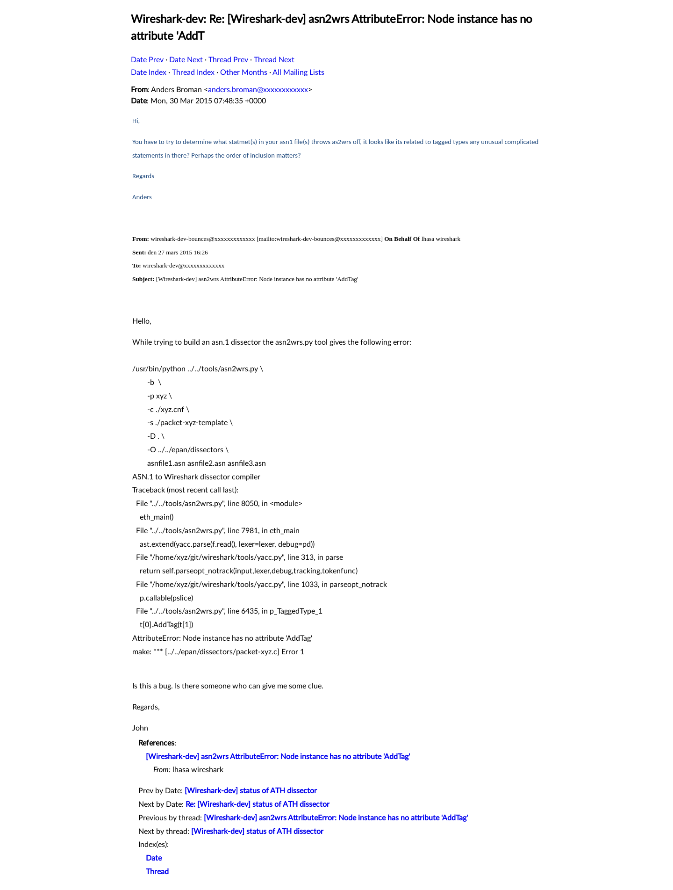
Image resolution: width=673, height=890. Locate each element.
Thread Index (193, 72)
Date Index (148, 72)
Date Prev (147, 60)
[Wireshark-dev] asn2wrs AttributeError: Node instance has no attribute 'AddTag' (278, 756)
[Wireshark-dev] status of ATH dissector (251, 791)
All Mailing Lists (298, 72)
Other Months (243, 72)
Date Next (186, 60)
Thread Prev (228, 60)
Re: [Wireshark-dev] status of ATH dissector (257, 804)
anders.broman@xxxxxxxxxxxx (258, 90)
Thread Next (274, 60)
